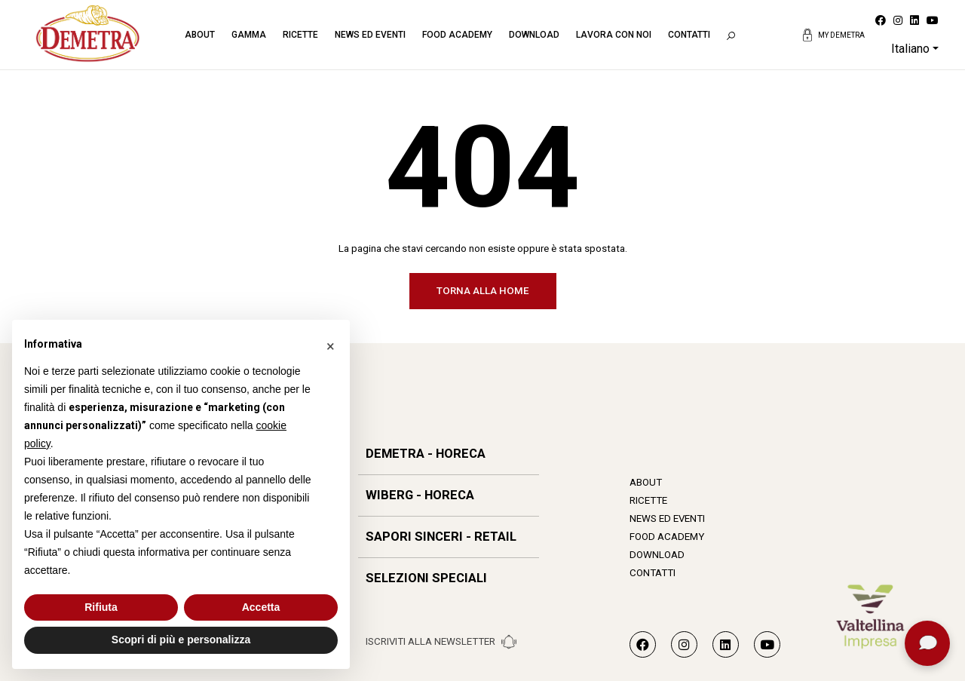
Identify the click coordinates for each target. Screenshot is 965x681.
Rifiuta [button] (101, 607)
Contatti (689, 34)
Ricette (300, 34)
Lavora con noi (613, 34)
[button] (330, 344)
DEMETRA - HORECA (426, 453)
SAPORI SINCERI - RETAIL (441, 536)
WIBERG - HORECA (420, 495)
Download (534, 34)
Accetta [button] (261, 607)
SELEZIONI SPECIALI (426, 578)
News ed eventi (370, 34)
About (200, 34)
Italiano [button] (910, 48)
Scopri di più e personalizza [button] (181, 639)
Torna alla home (483, 290)
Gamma (248, 34)
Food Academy (457, 34)
